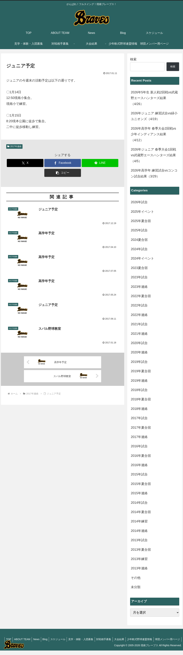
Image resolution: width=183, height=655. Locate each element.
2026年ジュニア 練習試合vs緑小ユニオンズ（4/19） (154, 116)
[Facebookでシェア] (62, 163)
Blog (68, 639)
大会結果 (146, 639)
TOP (29, 639)
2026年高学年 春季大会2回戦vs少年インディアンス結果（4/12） (153, 134)
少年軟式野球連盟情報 (167, 639)
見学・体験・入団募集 (105, 639)
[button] (62, 173)
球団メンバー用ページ (167, 643)
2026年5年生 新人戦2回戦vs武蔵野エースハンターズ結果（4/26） (154, 98)
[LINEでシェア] (100, 163)
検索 (133, 59)
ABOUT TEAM (44, 639)
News (59, 639)
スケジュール (82, 639)
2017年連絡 (14, 146)
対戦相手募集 (129, 639)
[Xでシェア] (25, 163)
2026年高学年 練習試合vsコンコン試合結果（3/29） (154, 173)
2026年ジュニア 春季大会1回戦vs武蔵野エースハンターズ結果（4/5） (153, 155)
